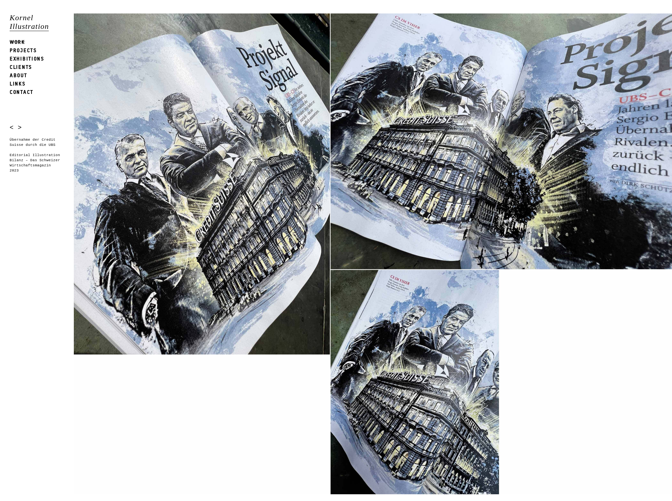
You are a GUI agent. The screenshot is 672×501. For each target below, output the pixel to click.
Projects (23, 50)
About (18, 75)
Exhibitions (27, 58)
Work (17, 41)
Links (18, 83)
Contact (21, 91)
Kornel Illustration (29, 21)
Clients (21, 66)
